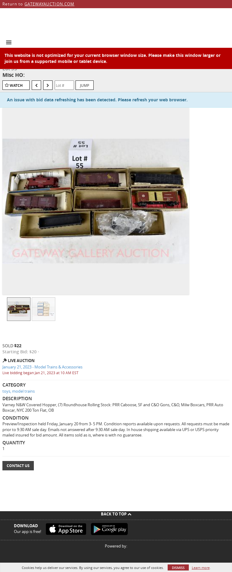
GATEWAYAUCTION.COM (49, 4)
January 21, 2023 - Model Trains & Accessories (42, 367)
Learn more (201, 567)
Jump (84, 85)
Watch (16, 85)
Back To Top (116, 514)
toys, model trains (18, 391)
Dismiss (178, 567)
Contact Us (18, 465)
